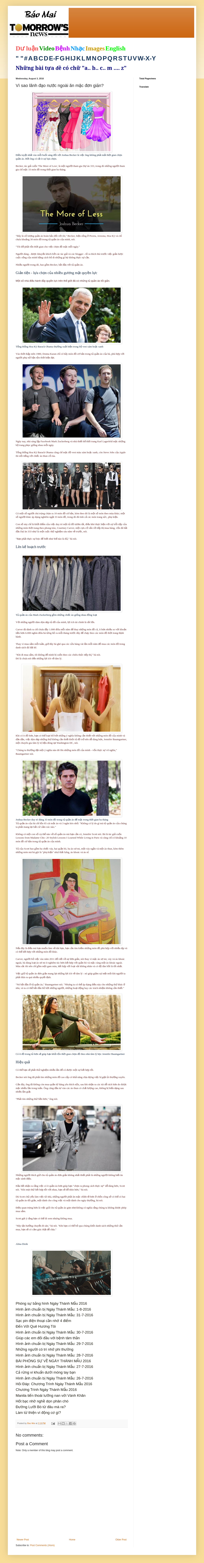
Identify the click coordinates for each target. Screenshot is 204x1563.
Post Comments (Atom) (42, 1545)
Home (72, 1539)
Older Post (121, 1539)
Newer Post (23, 1539)
